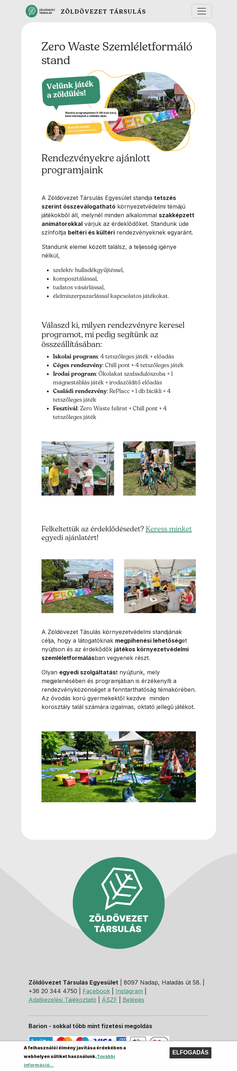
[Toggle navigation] (202, 11)
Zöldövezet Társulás (103, 11)
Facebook (96, 991)
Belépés (133, 999)
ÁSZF (109, 999)
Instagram (129, 991)
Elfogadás (190, 1055)
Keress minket (169, 529)
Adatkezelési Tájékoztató (62, 999)
